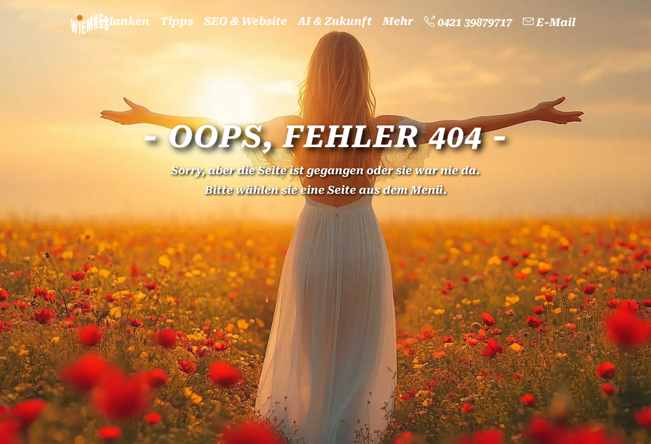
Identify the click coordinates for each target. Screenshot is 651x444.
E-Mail (549, 22)
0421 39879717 (468, 22)
